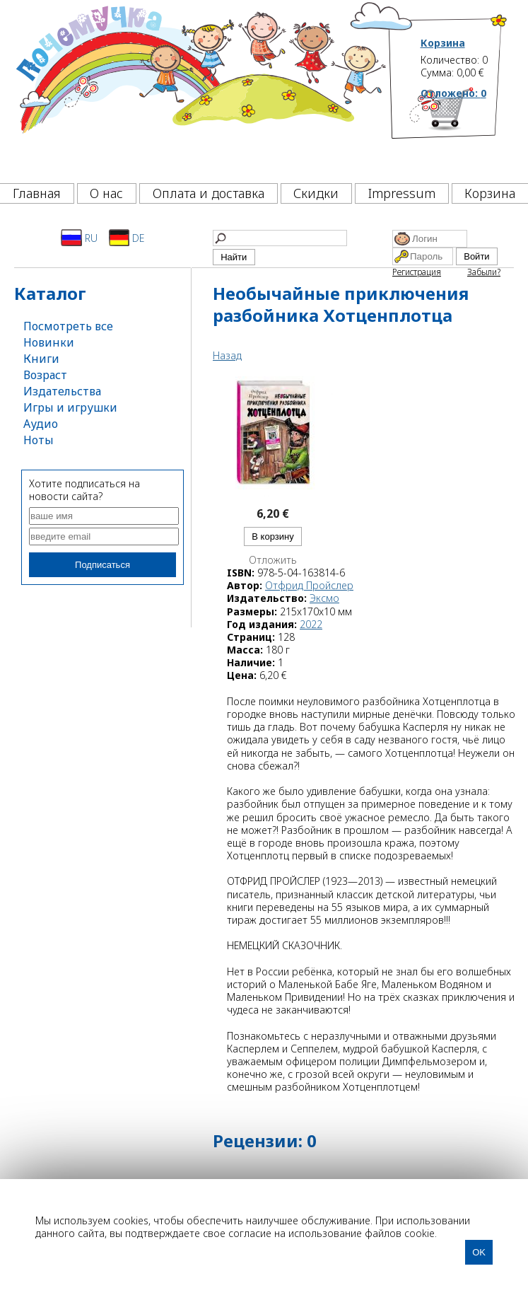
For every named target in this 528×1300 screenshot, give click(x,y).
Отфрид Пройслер (309, 585)
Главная (37, 193)
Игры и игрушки (70, 407)
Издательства (62, 391)
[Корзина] (464, 131)
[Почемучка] (200, 87)
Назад (227, 355)
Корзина (443, 43)
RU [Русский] (79, 237)
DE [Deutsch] (127, 237)
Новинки (48, 342)
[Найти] (280, 238)
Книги (41, 358)
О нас (106, 193)
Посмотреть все (68, 326)
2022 (311, 624)
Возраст (45, 375)
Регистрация (416, 272)
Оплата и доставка (208, 193)
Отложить (273, 560)
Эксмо (324, 598)
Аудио (40, 423)
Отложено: (453, 93)
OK (479, 1252)
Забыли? (483, 272)
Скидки (316, 193)
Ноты (38, 440)
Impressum (401, 193)
